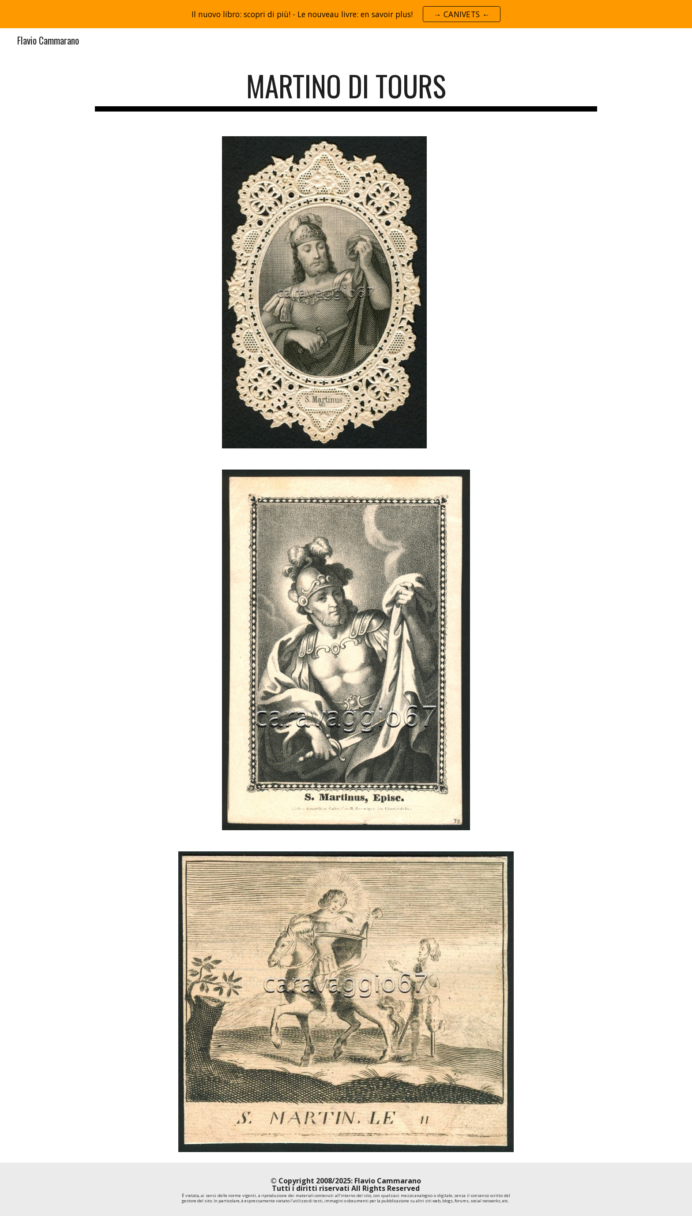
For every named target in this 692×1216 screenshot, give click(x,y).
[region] (346, 14)
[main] (346, 90)
